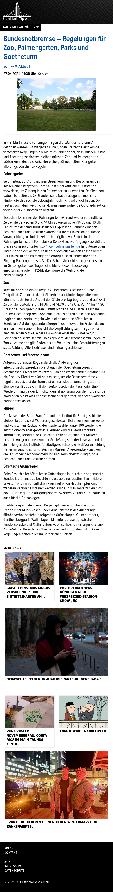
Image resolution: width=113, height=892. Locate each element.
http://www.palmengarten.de (59, 246)
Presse (9, 848)
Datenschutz (14, 870)
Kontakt (10, 853)
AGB (7, 862)
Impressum (12, 866)
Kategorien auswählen (18, 27)
